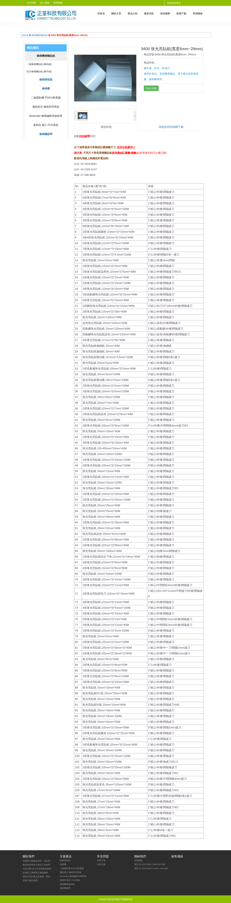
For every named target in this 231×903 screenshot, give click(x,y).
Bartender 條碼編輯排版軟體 (45, 115)
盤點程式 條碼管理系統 (45, 106)
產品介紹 (132, 13)
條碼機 (46, 88)
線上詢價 (151, 88)
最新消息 (149, 13)
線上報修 (46, 2)
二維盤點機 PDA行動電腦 (45, 97)
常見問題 (32, 2)
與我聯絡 (60, 2)
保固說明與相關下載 (171, 126)
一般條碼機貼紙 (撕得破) (39, 64)
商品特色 (106, 126)
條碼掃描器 (45, 79)
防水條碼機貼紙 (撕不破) (39, 71)
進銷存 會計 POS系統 (46, 125)
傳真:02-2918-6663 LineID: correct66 (151, 868)
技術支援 (101, 864)
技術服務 (165, 13)
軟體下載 (181, 13)
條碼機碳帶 (45, 134)
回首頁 (101, 13)
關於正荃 (116, 13)
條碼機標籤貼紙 (38, 35)
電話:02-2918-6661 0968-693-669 (149, 864)
